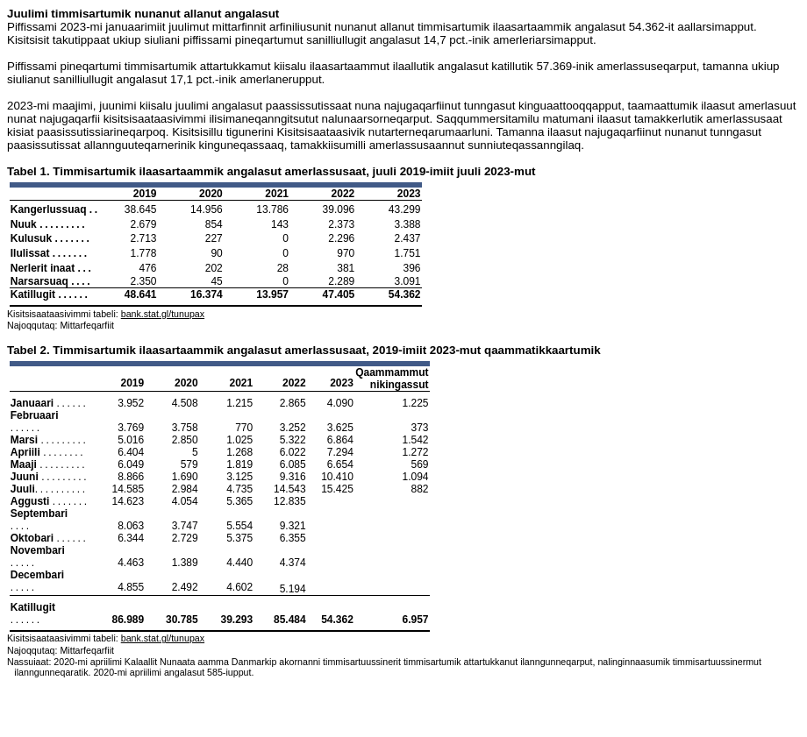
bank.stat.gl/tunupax (162, 313)
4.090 (340, 403)
